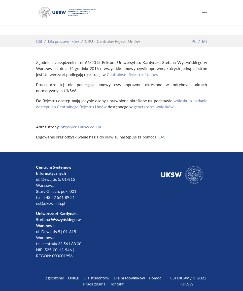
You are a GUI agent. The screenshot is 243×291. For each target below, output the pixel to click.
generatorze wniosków (154, 106)
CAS (161, 136)
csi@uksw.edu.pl (50, 203)
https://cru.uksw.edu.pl (81, 126)
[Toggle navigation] (204, 12)
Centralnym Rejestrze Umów (132, 74)
